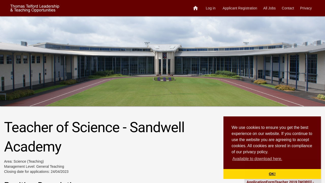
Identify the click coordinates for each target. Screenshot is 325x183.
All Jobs (269, 8)
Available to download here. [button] (257, 159)
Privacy (306, 8)
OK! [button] (272, 174)
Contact (288, 8)
